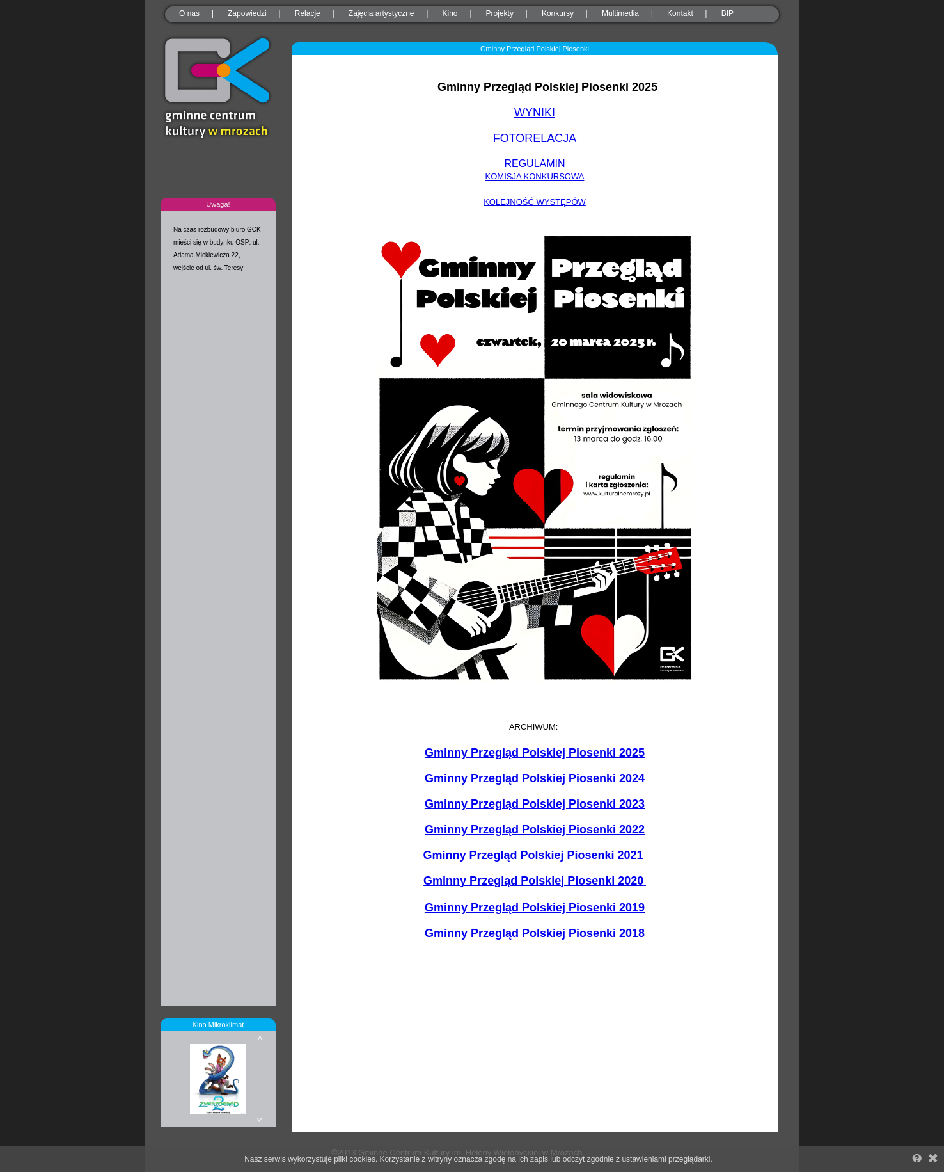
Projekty (500, 13)
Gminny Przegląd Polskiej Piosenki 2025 (535, 752)
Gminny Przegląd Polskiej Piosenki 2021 (534, 855)
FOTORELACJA (535, 138)
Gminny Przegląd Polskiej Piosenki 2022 (535, 829)
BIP (727, 13)
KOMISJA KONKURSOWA (535, 176)
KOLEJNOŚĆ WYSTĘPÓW (535, 202)
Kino (450, 13)
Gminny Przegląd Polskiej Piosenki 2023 (535, 804)
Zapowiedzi (247, 13)
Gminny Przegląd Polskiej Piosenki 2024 (535, 778)
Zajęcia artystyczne (381, 13)
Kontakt (680, 13)
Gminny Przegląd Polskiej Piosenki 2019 (535, 907)
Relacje (307, 13)
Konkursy (558, 13)
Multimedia (620, 13)
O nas (189, 13)
